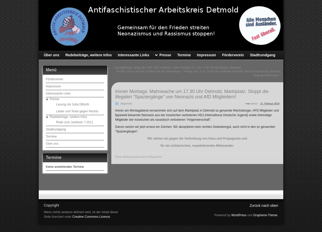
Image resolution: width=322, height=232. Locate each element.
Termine (51, 136)
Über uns (52, 143)
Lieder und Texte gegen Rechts (77, 111)
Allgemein (126, 103)
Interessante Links (58, 93)
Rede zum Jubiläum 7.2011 (74, 122)
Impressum (53, 86)
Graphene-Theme (265, 215)
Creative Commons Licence (91, 217)
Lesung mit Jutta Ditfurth (72, 104)
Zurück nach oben (264, 205)
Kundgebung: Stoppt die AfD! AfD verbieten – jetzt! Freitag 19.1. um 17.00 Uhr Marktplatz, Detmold (178, 67)
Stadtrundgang (56, 129)
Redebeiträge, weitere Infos (68, 117)
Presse (54, 99)
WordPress (238, 215)
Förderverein (54, 79)
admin (254, 103)
